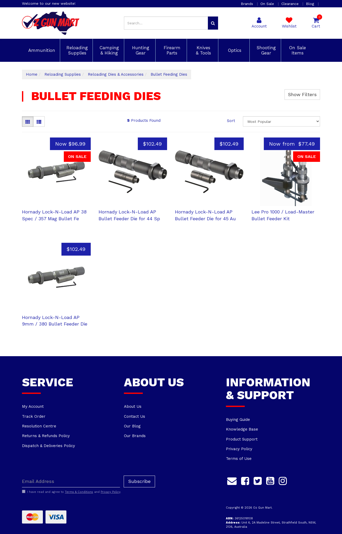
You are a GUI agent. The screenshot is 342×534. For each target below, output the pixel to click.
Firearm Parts (171, 50)
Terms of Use (239, 458)
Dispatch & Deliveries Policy (48, 445)
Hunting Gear (139, 50)
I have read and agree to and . (71, 492)
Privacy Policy (239, 449)
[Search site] (213, 23)
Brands (247, 4)
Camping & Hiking (108, 50)
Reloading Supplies (76, 50)
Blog (310, 4)
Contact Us (134, 416)
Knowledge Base (242, 429)
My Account (33, 406)
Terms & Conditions (79, 492)
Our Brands (135, 435)
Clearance (290, 4)
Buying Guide (238, 419)
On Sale (267, 4)
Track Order (33, 416)
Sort (231, 120)
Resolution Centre (39, 426)
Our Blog (132, 426)
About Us (132, 406)
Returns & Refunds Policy (46, 435)
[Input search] (166, 23)
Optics (233, 50)
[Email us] (232, 480)
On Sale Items (297, 50)
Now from (292, 144)
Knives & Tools (202, 50)
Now (70, 144)
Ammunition (41, 50)
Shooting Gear (265, 50)
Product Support (242, 439)
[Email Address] (71, 481)
